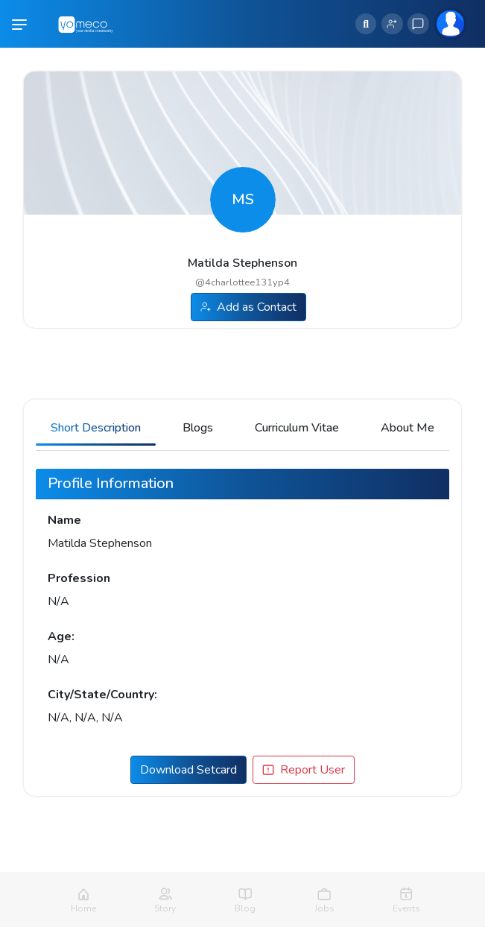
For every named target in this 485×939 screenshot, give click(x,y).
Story (165, 908)
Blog (245, 908)
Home (83, 908)
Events (406, 908)
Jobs (324, 908)
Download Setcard (188, 770)
